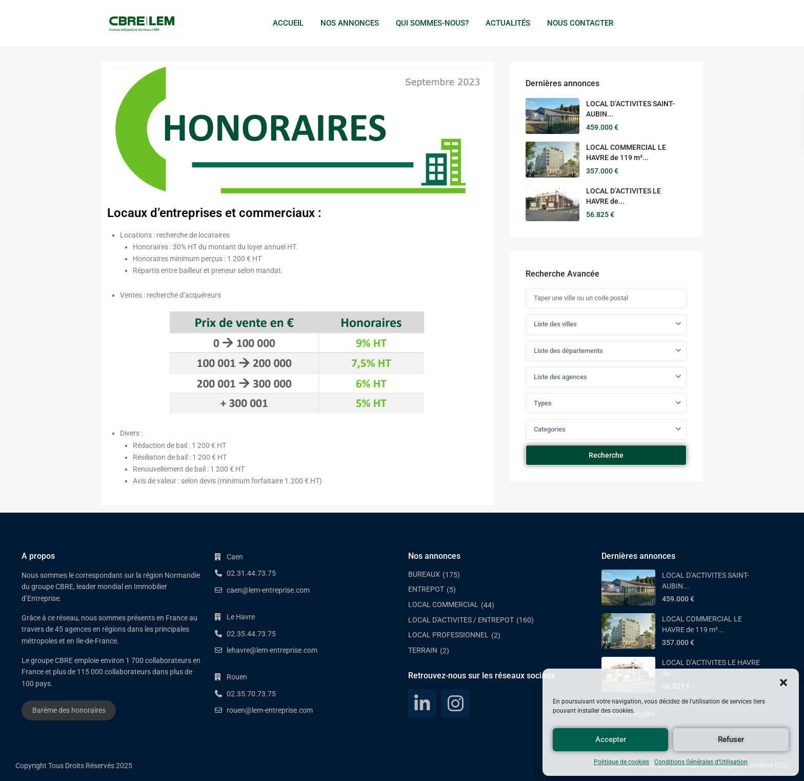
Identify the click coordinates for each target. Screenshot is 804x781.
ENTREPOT (426, 589)
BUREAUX (424, 574)
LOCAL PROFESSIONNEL (448, 635)
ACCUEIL (288, 23)
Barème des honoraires (69, 710)
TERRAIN (422, 650)
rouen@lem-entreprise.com (270, 710)
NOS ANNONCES (349, 23)
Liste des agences (560, 377)
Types (543, 403)
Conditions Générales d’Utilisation (701, 762)
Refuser (731, 739)
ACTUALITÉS (508, 23)
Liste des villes (555, 324)
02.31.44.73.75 (251, 573)
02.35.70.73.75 (251, 694)
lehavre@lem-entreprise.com (272, 650)
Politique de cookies (621, 762)
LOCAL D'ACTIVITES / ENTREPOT (461, 620)
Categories (550, 429)
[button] (783, 681)
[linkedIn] (422, 703)
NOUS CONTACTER (580, 23)
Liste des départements (568, 351)
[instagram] (455, 703)
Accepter (610, 739)
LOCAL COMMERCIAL (443, 604)
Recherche (606, 455)
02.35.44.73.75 (251, 634)
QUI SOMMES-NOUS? (432, 23)
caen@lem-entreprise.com (268, 590)
